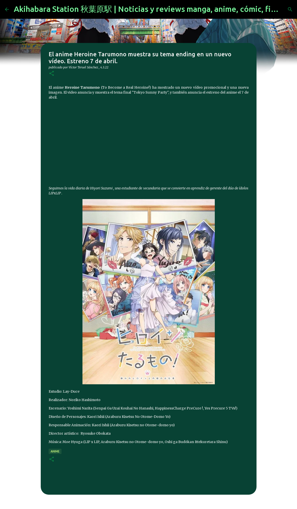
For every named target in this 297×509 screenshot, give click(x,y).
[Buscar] (290, 9)
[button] (52, 73)
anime (55, 451)
